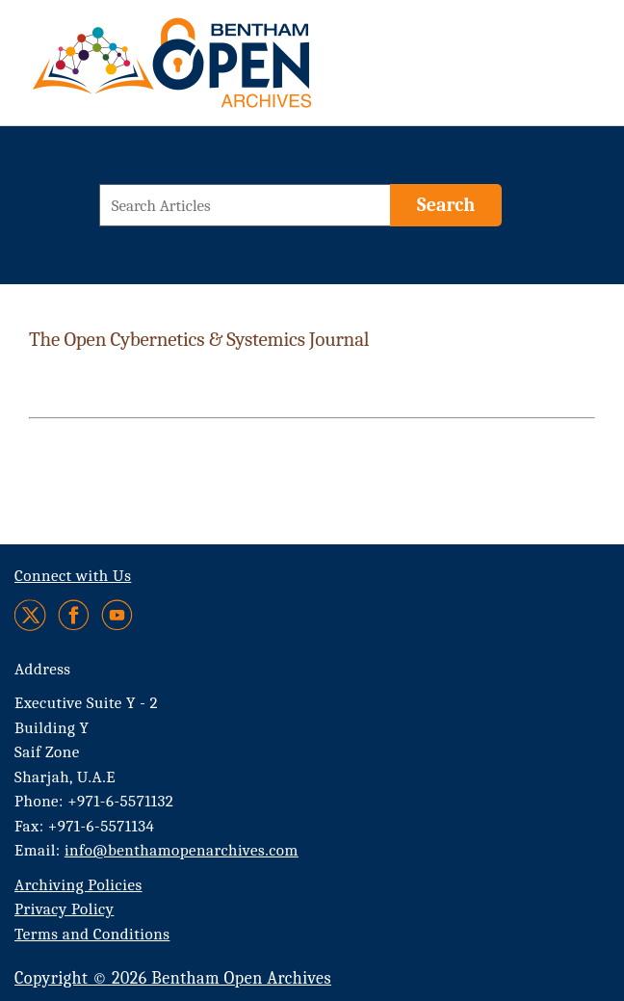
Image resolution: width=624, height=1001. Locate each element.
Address (42, 669)
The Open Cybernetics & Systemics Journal (199, 339)
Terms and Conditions (91, 934)
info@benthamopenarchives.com (182, 850)
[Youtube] (117, 615)
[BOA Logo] (228, 70)
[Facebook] (74, 615)
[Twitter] (31, 615)
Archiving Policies (78, 885)
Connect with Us (72, 575)
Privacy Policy (64, 909)
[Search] (446, 205)
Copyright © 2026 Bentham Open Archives (172, 978)
